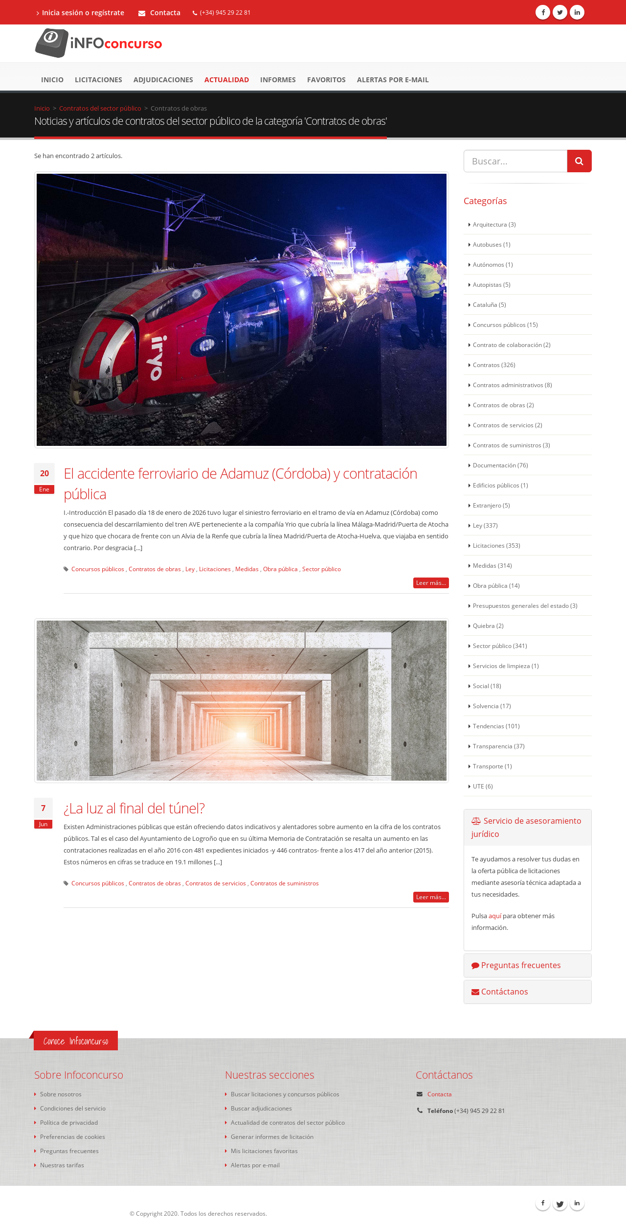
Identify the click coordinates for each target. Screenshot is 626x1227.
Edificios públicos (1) (500, 485)
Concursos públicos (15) (505, 324)
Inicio (52, 79)
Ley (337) (485, 525)
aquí (495, 915)
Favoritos (326, 79)
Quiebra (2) (488, 625)
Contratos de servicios (215, 883)
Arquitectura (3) (494, 224)
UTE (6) (483, 786)
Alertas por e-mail (393, 79)
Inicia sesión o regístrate (80, 12)
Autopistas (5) (492, 284)
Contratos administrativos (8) (512, 385)
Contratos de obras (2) (503, 405)
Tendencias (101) (496, 726)
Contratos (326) (494, 365)
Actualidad (226, 79)
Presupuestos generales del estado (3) (525, 605)
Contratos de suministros (284, 883)
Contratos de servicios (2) (507, 425)
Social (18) (487, 686)
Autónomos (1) (493, 264)
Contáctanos (499, 991)
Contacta (159, 12)
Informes (278, 79)
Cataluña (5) (489, 304)
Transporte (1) (492, 766)
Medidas (247, 569)
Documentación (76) (500, 465)
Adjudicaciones (163, 79)
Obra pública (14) (496, 585)
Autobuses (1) (492, 244)
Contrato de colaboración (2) (512, 344)
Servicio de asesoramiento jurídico (526, 827)
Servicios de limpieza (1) (506, 666)
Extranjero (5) (491, 505)
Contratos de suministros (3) (511, 445)
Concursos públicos (97, 569)
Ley (190, 569)
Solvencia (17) (492, 706)
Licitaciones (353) (496, 545)
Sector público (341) (500, 645)
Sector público (321, 569)
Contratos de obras (155, 569)
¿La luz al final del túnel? (134, 807)
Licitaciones (98, 79)
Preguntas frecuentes (516, 965)
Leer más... (431, 583)
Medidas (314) (492, 565)
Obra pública (280, 569)
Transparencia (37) (499, 746)
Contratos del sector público (100, 108)
